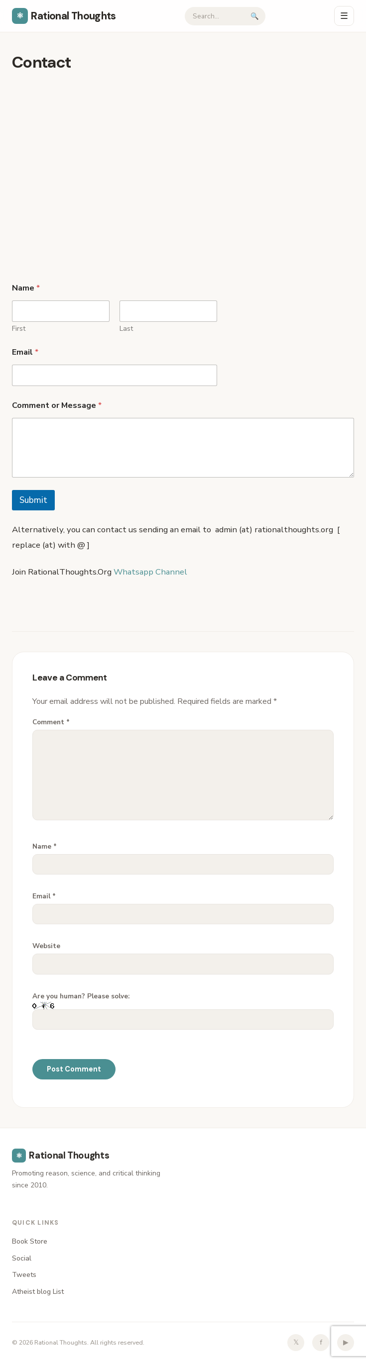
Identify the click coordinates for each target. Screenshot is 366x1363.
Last (126, 328)
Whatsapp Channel (151, 572)
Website (46, 946)
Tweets (24, 1274)
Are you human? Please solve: (183, 1010)
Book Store (29, 1241)
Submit (33, 500)
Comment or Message (57, 405)
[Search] (215, 16)
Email (25, 352)
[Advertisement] (183, 149)
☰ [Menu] (344, 16)
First (18, 328)
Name (44, 846)
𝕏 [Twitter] (296, 1342)
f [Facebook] (321, 1342)
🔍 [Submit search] (254, 16)
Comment (51, 722)
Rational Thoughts (64, 16)
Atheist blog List (38, 1291)
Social (21, 1258)
